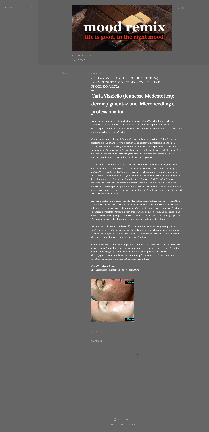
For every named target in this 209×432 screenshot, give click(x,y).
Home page (79, 60)
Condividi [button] (66, 73)
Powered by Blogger (123, 419)
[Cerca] (181, 8)
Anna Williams (131, 424)
